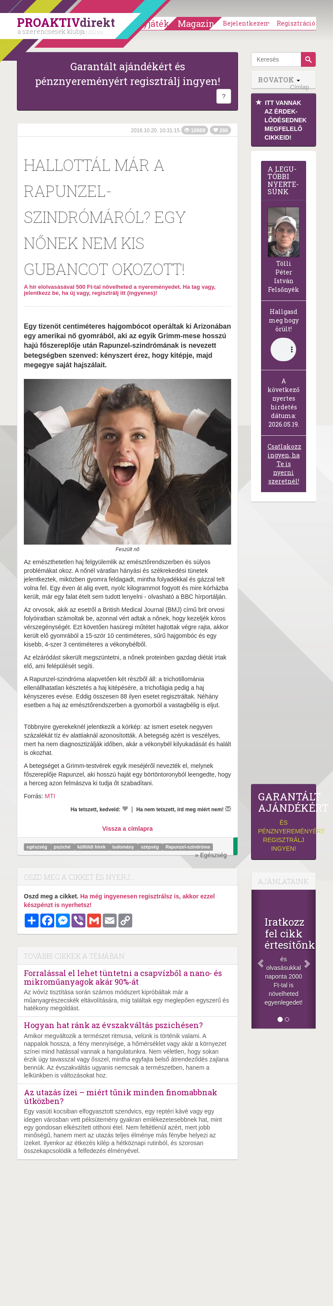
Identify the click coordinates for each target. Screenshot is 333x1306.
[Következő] (311, 959)
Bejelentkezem (247, 23)
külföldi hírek (92, 846)
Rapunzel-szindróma (188, 846)
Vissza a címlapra (127, 828)
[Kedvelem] (125, 809)
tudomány (123, 846)
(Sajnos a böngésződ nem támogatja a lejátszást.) (283, 349)
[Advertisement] (283, 645)
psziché (63, 846)
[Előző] (256, 959)
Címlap (299, 87)
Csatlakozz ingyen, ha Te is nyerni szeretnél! (284, 463)
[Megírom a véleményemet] (228, 809)
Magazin (196, 23)
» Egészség (211, 855)
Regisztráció (296, 23)
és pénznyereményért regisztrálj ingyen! (283, 821)
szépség (150, 846)
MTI (50, 796)
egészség (37, 846)
